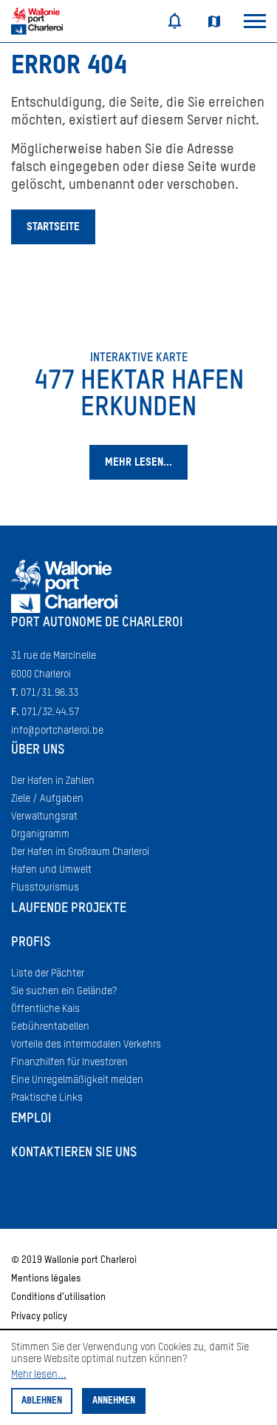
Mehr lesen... (38, 1374)
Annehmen (113, 1401)
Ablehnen (41, 1401)
